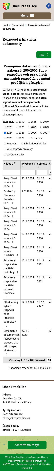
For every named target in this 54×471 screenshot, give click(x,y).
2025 (21, 132)
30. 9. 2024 (27, 178)
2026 (34, 132)
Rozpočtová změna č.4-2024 (10, 182)
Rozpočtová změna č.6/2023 (11, 251)
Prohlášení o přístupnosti (34, 461)
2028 (9, 138)
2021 (21, 127)
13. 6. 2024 (27, 208)
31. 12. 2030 (40, 180)
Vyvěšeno (28, 163)
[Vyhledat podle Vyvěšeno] (28, 172)
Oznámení (36, 138)
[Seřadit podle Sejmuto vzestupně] (38, 166)
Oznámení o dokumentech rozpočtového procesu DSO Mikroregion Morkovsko (12, 342)
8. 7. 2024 (26, 191)
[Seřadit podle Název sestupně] (14, 163)
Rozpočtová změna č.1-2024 (10, 238)
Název (8, 163)
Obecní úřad (18, 25)
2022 (34, 127)
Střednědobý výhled (35, 143)
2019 (46, 121)
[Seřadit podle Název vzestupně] (14, 162)
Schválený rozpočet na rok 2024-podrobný (12, 266)
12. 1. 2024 (27, 247)
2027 (46, 132)
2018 (33, 121)
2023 (46, 127)
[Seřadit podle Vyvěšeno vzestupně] (23, 166)
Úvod (5, 25)
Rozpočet (11, 143)
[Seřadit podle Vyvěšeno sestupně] (23, 167)
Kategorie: (8, 121)
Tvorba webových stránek (29, 464)
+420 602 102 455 (13, 414)
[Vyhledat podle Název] (11, 172)
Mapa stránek (14, 461)
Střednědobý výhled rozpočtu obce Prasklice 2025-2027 (11, 314)
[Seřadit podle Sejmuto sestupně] (38, 167)
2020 (9, 127)
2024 (9, 132)
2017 (21, 121)
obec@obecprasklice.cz (16, 418)
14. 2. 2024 (27, 234)
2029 (21, 138)
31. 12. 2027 (40, 304)
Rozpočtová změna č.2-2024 (10, 212)
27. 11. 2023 (25, 332)
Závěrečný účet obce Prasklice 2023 (10, 197)
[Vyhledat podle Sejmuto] (42, 172)
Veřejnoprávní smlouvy (19, 149)
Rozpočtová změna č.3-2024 (10, 225)
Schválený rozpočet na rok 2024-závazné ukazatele (10, 287)
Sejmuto (42, 163)
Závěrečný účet (15, 154)
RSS (43, 55)
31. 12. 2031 (40, 262)
